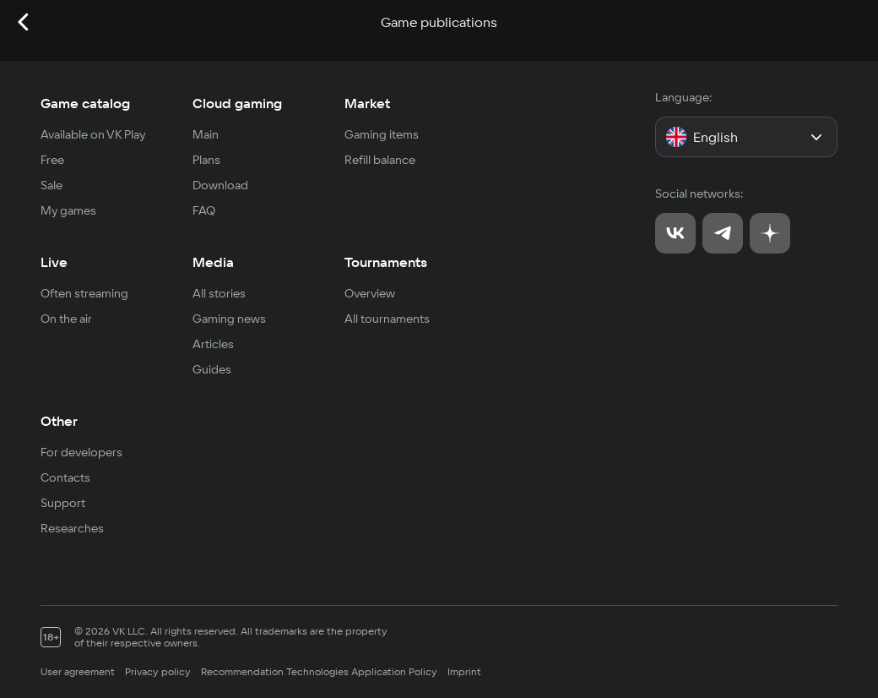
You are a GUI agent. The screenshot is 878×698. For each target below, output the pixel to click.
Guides (211, 369)
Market (367, 103)
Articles (213, 344)
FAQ (203, 210)
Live (54, 262)
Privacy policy (158, 671)
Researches (72, 528)
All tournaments (387, 318)
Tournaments (385, 262)
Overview (369, 293)
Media (213, 262)
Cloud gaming (237, 103)
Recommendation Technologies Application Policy (319, 671)
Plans (206, 159)
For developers (81, 452)
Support (63, 502)
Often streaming (84, 293)
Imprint (464, 671)
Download (220, 185)
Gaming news (229, 318)
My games (68, 210)
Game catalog (85, 103)
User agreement (78, 671)
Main (205, 134)
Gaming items (381, 134)
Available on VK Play (93, 134)
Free (52, 159)
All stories (219, 293)
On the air (66, 318)
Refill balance (379, 159)
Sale (51, 185)
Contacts (65, 477)
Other (59, 420)
